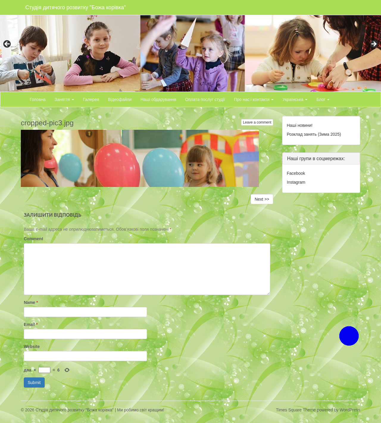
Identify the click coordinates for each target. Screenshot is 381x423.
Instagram (296, 182)
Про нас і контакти (254, 99)
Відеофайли (120, 99)
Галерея (91, 99)
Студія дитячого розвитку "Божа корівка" (75, 7)
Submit (34, 382)
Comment (33, 238)
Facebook (296, 173)
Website (32, 346)
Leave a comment (257, 122)
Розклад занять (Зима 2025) (314, 134)
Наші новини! (300, 125)
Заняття (64, 99)
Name (31, 302)
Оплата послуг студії (205, 99)
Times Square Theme (296, 410)
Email (31, 324)
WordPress (350, 410)
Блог (323, 99)
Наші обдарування (158, 99)
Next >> (261, 199)
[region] (190, 46)
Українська (294, 99)
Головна (38, 99)
